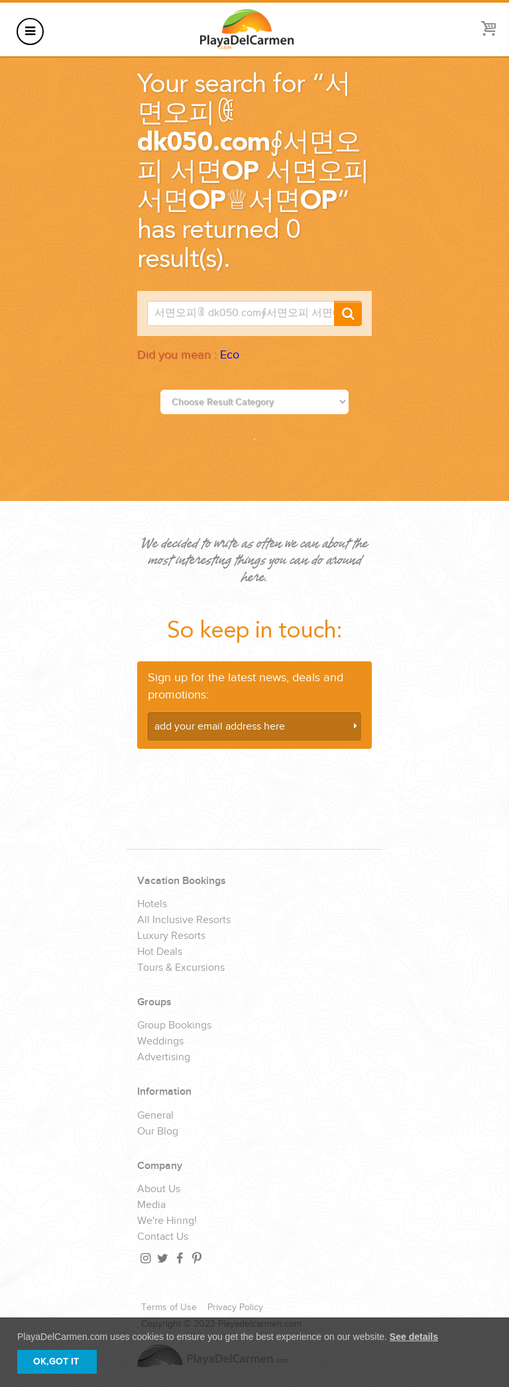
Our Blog (157, 1132)
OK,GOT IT (56, 1361)
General (155, 1116)
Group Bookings (174, 1026)
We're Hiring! (167, 1221)
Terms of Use (169, 1307)
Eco (229, 355)
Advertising (163, 1057)
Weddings (160, 1041)
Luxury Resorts (171, 936)
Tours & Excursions (181, 968)
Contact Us (162, 1237)
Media (151, 1205)
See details (414, 1336)
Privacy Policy (235, 1307)
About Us (158, 1189)
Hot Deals (159, 952)
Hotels (152, 904)
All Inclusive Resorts (184, 920)
